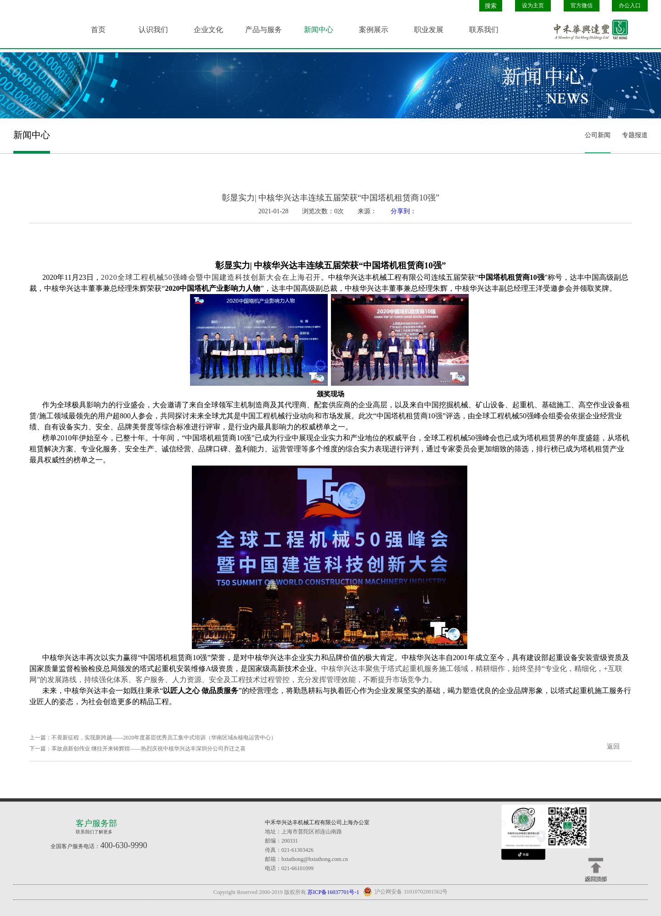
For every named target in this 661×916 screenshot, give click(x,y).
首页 (98, 29)
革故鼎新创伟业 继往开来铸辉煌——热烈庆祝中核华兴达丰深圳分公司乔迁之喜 (148, 748)
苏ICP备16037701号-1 (333, 892)
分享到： (403, 211)
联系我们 (484, 29)
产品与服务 (263, 29)
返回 (613, 746)
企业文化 (208, 29)
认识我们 (153, 29)
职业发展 (428, 29)
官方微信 (582, 5)
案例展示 (373, 29)
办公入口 (630, 5)
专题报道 (635, 135)
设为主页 (533, 5)
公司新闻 (598, 135)
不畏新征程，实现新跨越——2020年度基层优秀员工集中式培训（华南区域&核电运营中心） (163, 737)
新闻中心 (318, 29)
